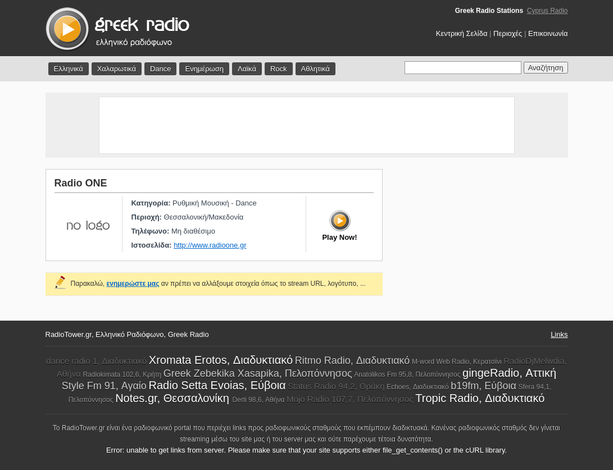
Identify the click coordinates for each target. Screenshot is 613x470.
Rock (278, 69)
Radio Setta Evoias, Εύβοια (217, 385)
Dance (160, 69)
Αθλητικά (315, 69)
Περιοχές (507, 33)
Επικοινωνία (548, 33)
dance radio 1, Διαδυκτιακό (96, 361)
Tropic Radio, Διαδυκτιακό (479, 398)
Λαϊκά (247, 69)
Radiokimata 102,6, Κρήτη (122, 374)
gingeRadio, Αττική (509, 373)
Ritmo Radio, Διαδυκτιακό (352, 360)
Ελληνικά (68, 69)
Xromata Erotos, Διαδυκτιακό (221, 360)
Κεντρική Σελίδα (462, 33)
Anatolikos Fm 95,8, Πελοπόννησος (407, 374)
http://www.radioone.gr (210, 245)
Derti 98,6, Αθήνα (258, 400)
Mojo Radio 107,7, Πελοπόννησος (350, 399)
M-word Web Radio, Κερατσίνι (457, 362)
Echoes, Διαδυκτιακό (417, 387)
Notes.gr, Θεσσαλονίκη (173, 398)
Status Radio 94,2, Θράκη (336, 386)
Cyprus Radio (547, 11)
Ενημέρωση (204, 69)
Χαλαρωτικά (116, 69)
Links (559, 334)
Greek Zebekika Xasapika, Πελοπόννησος (258, 373)
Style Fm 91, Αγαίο (104, 385)
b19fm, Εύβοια (483, 385)
